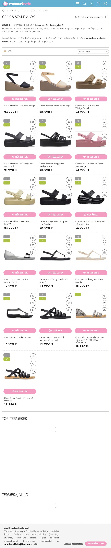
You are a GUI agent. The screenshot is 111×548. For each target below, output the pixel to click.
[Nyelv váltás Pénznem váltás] (105, 3)
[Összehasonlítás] (33, 78)
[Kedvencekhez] (33, 71)
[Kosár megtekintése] (98, 3)
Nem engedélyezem (73, 543)
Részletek (21, 99)
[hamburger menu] (77, 3)
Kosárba (92, 214)
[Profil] (91, 3)
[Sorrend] (92, 51)
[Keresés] (84, 3)
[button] (33, 64)
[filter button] (91, 16)
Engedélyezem (96, 543)
